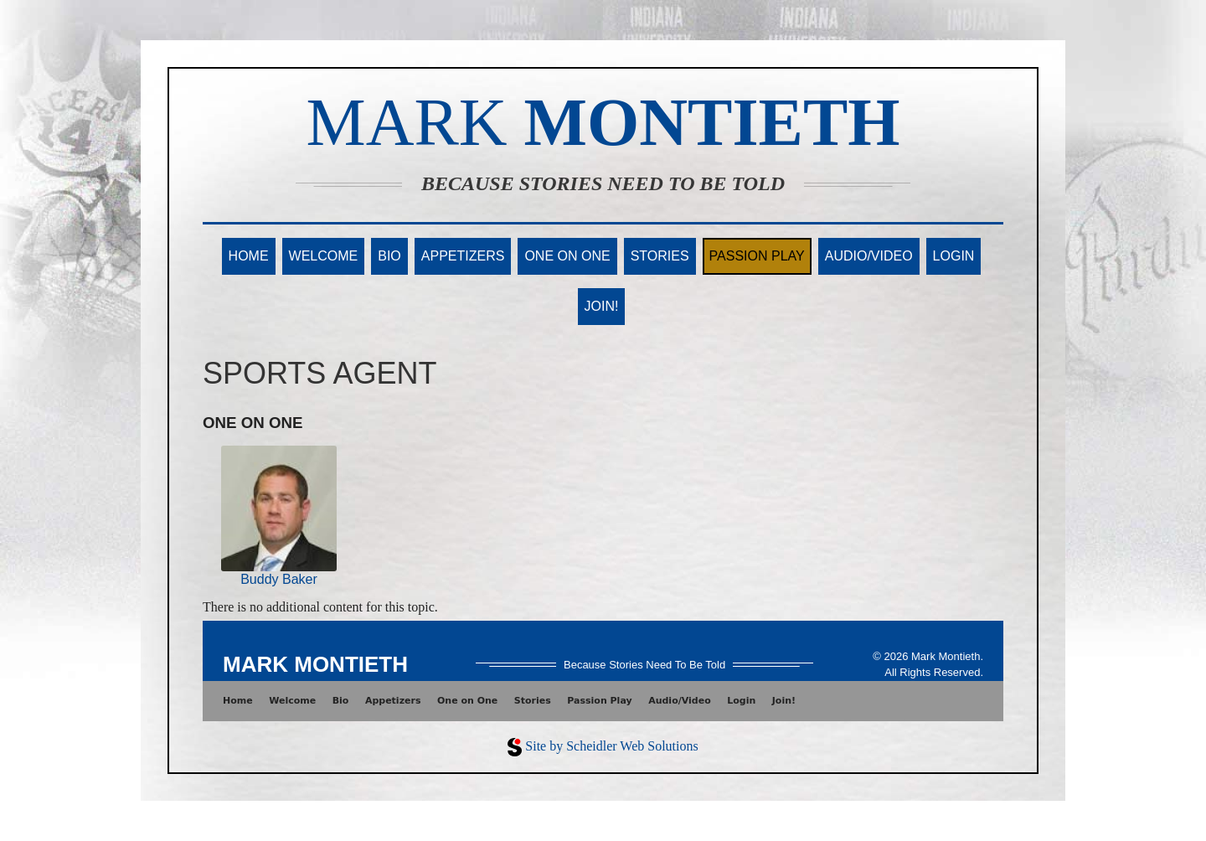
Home (249, 256)
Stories (660, 256)
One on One (567, 256)
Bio (389, 256)
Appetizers (463, 256)
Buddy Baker (278, 579)
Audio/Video (869, 256)
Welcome (323, 256)
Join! (602, 306)
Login (954, 256)
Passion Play (757, 256)
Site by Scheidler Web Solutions (611, 746)
